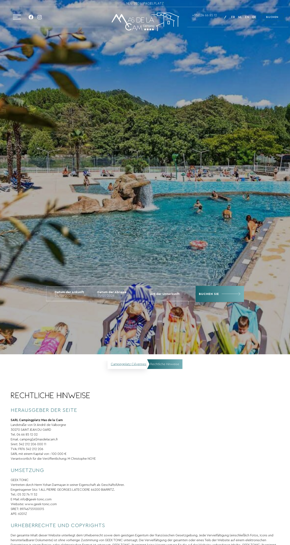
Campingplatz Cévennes (128, 364)
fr (233, 17)
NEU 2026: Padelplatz (145, 3)
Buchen (272, 17)
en (247, 17)
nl (240, 17)
